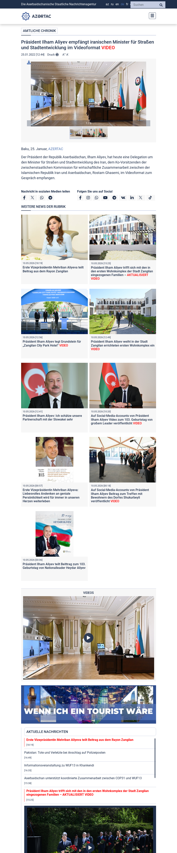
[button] (88, 94)
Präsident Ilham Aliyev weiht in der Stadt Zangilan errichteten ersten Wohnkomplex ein (123, 345)
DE (122, 4)
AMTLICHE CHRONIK (39, 31)
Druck (53, 54)
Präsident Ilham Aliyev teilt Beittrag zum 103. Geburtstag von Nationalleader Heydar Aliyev (54, 566)
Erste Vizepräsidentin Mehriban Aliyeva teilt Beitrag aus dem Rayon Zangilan (53, 269)
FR (127, 4)
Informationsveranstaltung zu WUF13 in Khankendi (59, 765)
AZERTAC (55, 149)
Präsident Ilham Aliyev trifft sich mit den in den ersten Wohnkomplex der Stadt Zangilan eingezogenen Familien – (122, 273)
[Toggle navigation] (151, 15)
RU (112, 4)
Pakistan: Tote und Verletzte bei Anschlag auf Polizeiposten (64, 752)
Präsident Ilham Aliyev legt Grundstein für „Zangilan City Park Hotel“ (52, 343)
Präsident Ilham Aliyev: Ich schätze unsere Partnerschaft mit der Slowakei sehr (52, 417)
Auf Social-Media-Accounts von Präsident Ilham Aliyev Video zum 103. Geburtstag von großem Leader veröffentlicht (122, 419)
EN (117, 4)
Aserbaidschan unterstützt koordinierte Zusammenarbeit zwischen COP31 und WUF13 (83, 778)
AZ (107, 4)
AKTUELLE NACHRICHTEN (47, 732)
